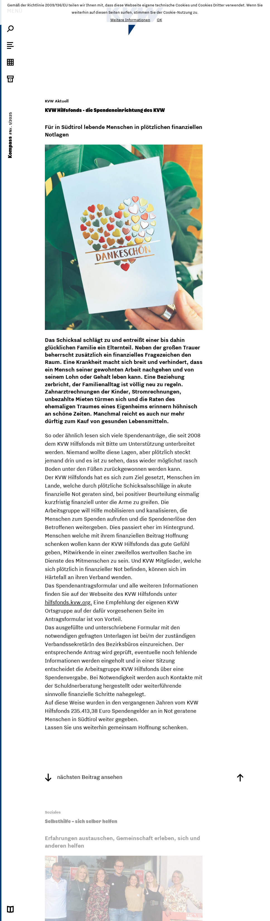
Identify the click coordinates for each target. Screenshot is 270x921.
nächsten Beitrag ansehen (83, 776)
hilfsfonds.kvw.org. (68, 602)
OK (159, 19)
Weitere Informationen (130, 19)
